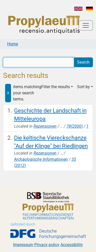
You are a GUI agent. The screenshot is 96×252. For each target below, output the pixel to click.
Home (12, 44)
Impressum (23, 244)
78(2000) (74, 126)
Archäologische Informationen (41, 159)
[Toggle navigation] (86, 25)
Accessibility (71, 244)
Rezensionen (45, 126)
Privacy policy (46, 244)
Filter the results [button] (55, 86)
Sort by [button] (83, 86)
